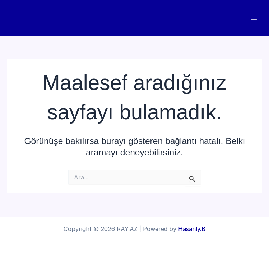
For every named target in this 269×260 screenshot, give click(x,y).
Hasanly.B (191, 228)
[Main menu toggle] (254, 18)
